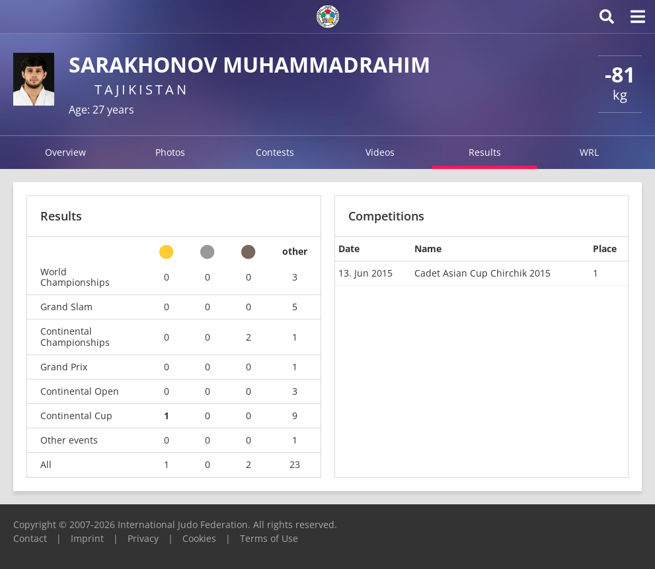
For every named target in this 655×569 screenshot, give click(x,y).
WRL (589, 152)
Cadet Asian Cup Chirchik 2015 (482, 273)
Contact (30, 538)
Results (485, 152)
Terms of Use (269, 538)
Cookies (199, 538)
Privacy (143, 538)
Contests (275, 152)
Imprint (87, 538)
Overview (65, 152)
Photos (170, 152)
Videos (380, 152)
